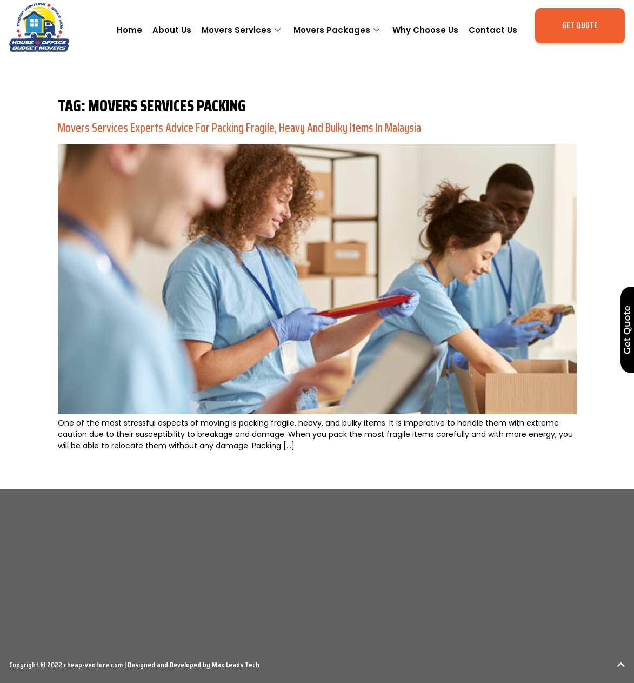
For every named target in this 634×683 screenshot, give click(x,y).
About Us (171, 30)
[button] (580, 25)
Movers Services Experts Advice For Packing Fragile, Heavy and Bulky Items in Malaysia (239, 127)
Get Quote (627, 330)
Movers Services (242, 30)
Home (129, 30)
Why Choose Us (425, 30)
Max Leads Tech (234, 665)
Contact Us (493, 30)
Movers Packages (337, 30)
